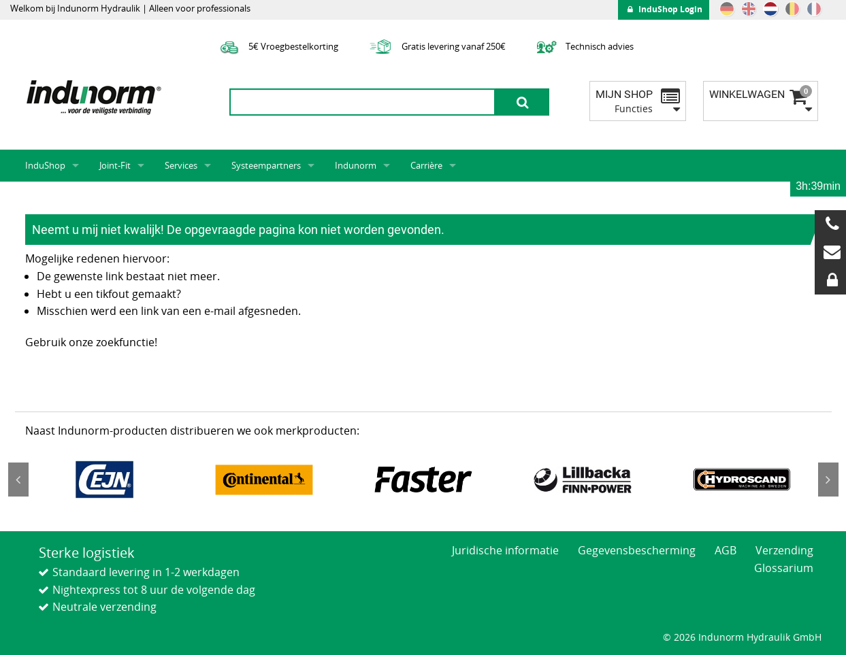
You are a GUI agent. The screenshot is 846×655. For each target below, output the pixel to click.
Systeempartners (266, 165)
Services (181, 165)
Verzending (784, 550)
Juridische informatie (505, 550)
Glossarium (783, 567)
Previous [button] (18, 480)
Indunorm (355, 165)
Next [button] (828, 480)
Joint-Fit (115, 165)
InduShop (45, 165)
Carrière (426, 165)
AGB (725, 550)
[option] (104, 479)
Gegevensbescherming (637, 550)
